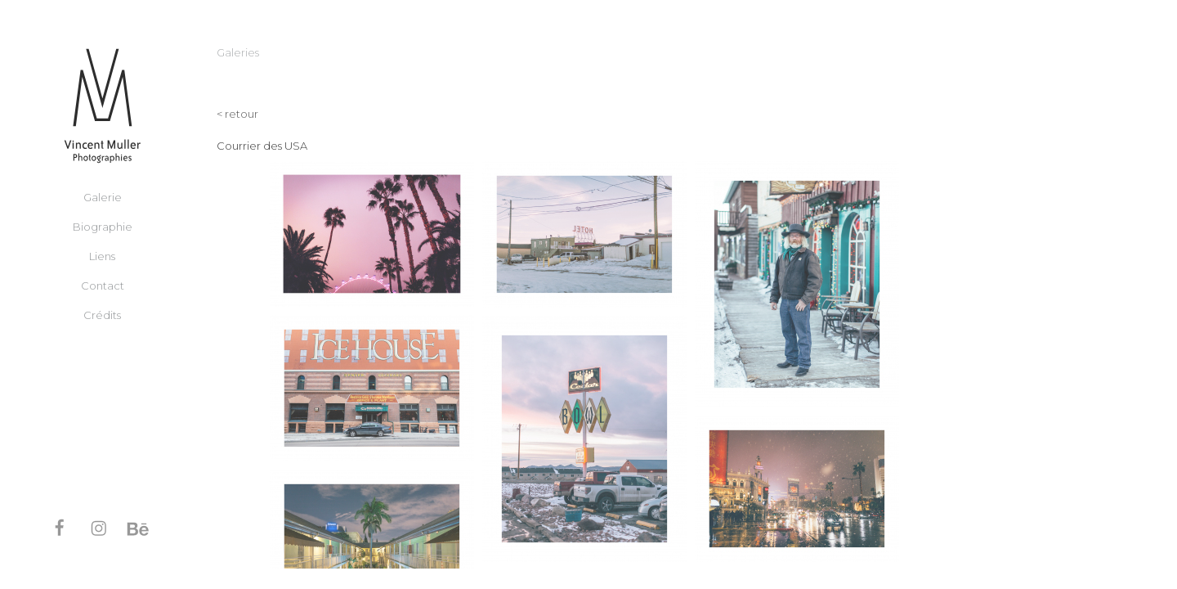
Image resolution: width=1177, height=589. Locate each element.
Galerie (102, 196)
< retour (237, 113)
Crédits (102, 314)
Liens (102, 255)
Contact (102, 284)
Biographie (102, 225)
